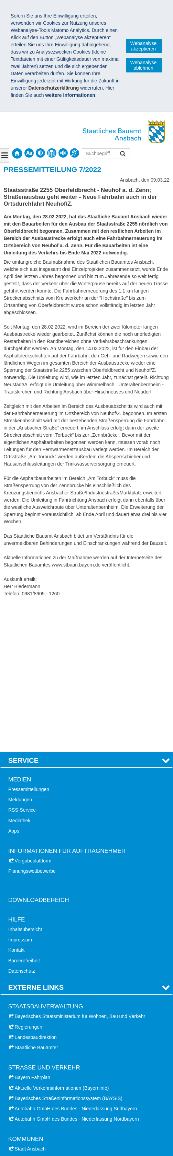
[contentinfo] (51, 153)
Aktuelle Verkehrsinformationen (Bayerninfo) (62, 940)
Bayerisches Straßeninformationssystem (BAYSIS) (68, 950)
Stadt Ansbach (30, 1001)
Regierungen (28, 879)
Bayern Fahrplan (33, 930)
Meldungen (20, 652)
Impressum (20, 792)
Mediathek (19, 673)
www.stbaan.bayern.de (77, 565)
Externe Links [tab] (36, 840)
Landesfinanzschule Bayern (44, 1083)
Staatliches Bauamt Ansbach (47, 1102)
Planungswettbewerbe (32, 723)
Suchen (122, 154)
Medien (19, 632)
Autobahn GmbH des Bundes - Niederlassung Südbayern (76, 961)
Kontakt (16, 802)
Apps (13, 683)
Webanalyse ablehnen (143, 65)
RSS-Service (22, 662)
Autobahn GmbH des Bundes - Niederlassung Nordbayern (77, 971)
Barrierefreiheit (24, 813)
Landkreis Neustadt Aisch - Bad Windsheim (61, 1032)
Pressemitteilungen (28, 642)
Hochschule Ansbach (37, 1062)
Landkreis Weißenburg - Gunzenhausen (57, 1022)
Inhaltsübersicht (25, 782)
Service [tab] (23, 613)
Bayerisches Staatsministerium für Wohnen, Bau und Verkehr (80, 869)
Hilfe (16, 772)
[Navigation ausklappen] (4, 155)
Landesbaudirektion (36, 889)
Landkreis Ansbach (35, 1012)
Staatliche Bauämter (36, 900)
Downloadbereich (38, 752)
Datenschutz (21, 823)
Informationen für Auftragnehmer (67, 703)
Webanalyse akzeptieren (143, 46)
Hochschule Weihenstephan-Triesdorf (55, 1073)
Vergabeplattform (33, 713)
